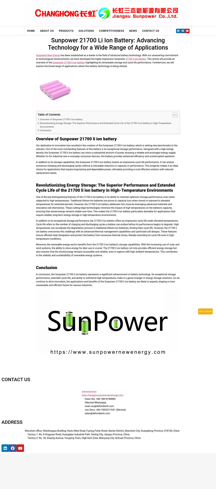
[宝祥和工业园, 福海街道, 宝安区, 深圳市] (45, 466)
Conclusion (45, 130)
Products (66, 31)
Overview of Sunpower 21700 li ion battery (61, 119)
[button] (173, 115)
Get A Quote (205, 311)
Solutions (86, 31)
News (133, 31)
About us (47, 31)
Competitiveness (111, 31)
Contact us (150, 31)
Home (31, 31)
